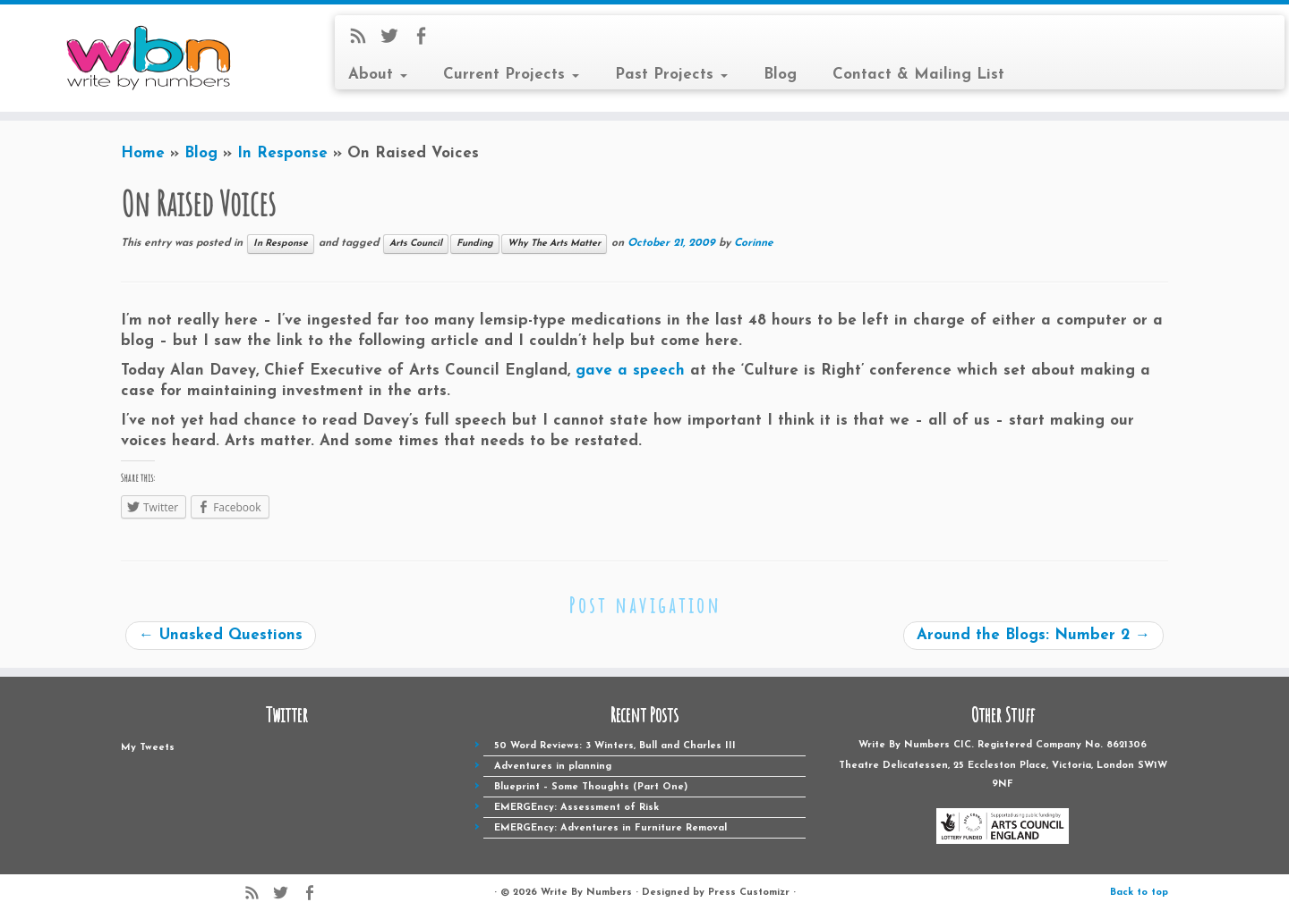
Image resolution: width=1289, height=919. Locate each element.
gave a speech (630, 370)
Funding (475, 244)
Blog (780, 74)
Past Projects (671, 74)
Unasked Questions (221, 635)
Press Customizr (749, 893)
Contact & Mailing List (918, 74)
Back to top (1139, 893)
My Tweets (148, 748)
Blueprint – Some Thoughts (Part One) (590, 787)
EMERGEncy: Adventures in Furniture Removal (610, 828)
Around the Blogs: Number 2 (1033, 635)
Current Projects (511, 74)
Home (143, 153)
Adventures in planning (552, 766)
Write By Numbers (586, 893)
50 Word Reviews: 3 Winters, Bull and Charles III (615, 746)
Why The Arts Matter (554, 244)
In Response (282, 153)
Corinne (753, 243)
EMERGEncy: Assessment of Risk (576, 808)
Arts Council (415, 244)
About (377, 74)
